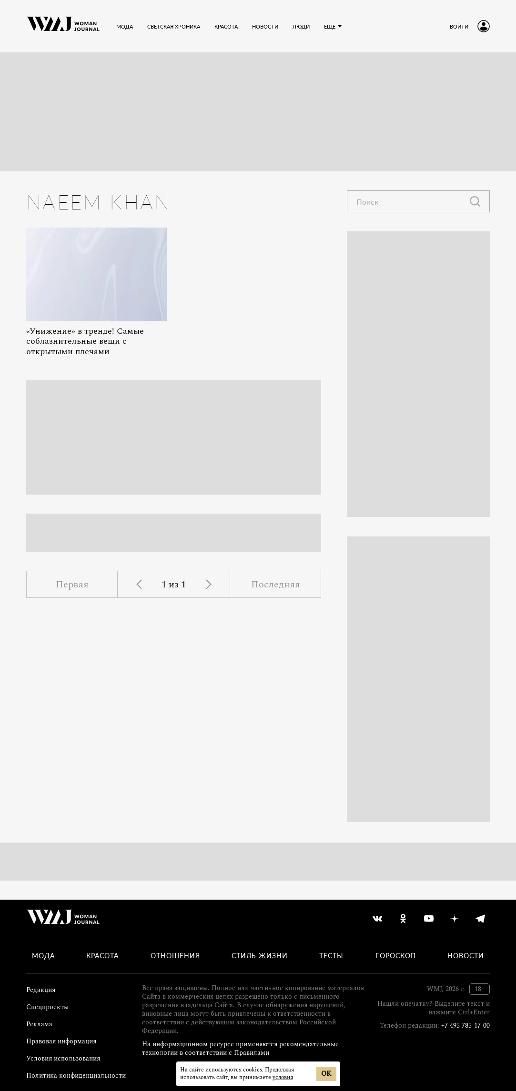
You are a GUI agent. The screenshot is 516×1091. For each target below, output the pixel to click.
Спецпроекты (47, 1007)
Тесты (331, 955)
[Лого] (63, 26)
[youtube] (428, 918)
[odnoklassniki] (403, 918)
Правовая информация (61, 1041)
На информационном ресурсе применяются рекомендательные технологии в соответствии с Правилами (240, 1048)
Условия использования (63, 1058)
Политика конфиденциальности (76, 1076)
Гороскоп (395, 955)
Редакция (40, 990)
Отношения (175, 955)
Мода (43, 955)
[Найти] (475, 201)
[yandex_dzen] (454, 918)
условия (283, 1077)
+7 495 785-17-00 (465, 1026)
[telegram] (480, 918)
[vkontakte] (377, 918)
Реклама (39, 1024)
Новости (465, 955)
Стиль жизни (260, 955)
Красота (102, 955)
